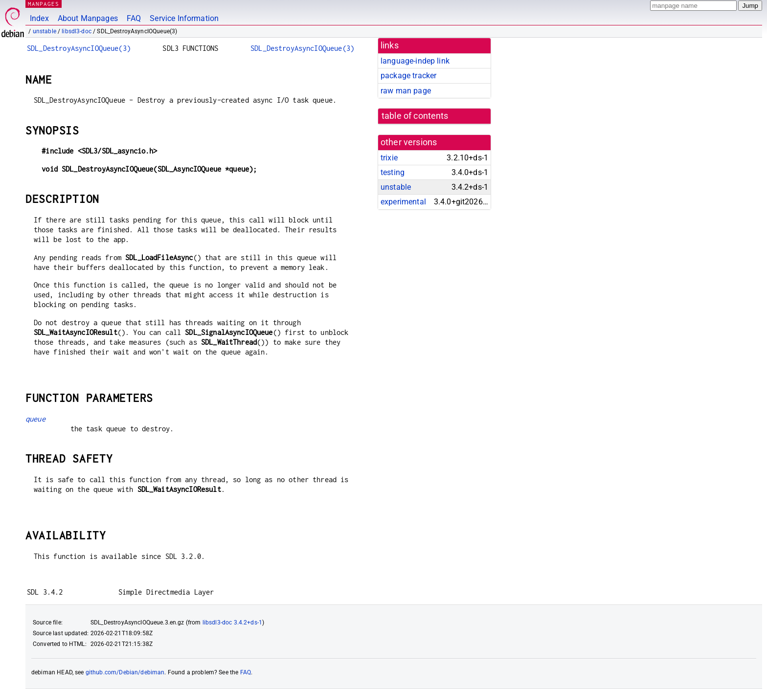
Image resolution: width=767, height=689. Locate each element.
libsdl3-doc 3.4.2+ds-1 (232, 622)
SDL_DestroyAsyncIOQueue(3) (79, 48)
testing (393, 172)
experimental (403, 201)
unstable (44, 31)
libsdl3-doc (76, 31)
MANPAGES (43, 3)
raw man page (406, 90)
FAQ (134, 18)
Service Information (184, 18)
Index (39, 18)
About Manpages (88, 18)
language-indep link (415, 61)
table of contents (415, 116)
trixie (389, 157)
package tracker (408, 75)
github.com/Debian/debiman (125, 672)
